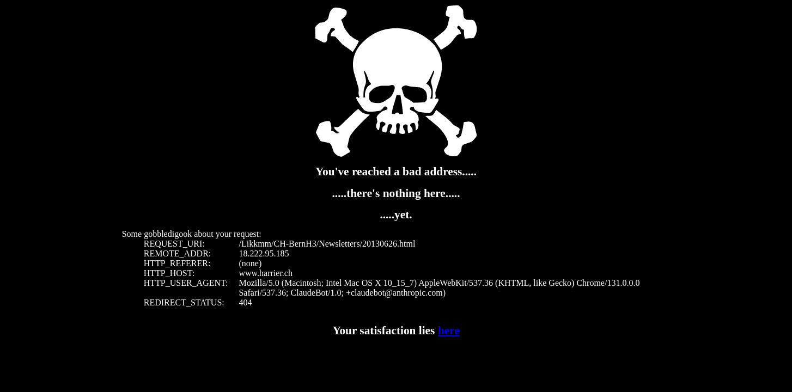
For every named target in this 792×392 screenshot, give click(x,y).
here (449, 330)
